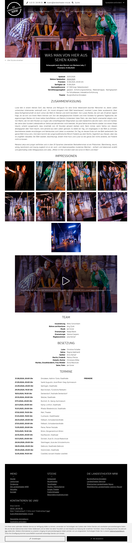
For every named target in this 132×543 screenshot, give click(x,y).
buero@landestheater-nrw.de (21, 514)
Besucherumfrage (36, 24)
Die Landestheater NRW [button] (102, 474)
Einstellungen (35, 539)
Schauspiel (51, 479)
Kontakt (53, 24)
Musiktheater (52, 481)
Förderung (60, 12)
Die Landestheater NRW (81, 12)
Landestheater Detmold (96, 481)
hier (47, 511)
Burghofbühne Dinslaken (96, 479)
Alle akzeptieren (97, 539)
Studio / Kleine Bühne (55, 487)
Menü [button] (13, 474)
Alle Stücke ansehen (14, 60)
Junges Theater (53, 489)
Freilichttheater (53, 492)
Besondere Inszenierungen (57, 495)
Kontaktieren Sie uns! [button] (24, 501)
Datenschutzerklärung (98, 290)
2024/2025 (71, 79)
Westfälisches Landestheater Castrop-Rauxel (104, 487)
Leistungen (44, 12)
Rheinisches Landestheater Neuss (100, 484)
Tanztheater (52, 484)
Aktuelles (101, 12)
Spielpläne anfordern (114, 3)
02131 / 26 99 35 (16, 509)
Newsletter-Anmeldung (19, 519)
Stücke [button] (51, 474)
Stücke (31, 12)
